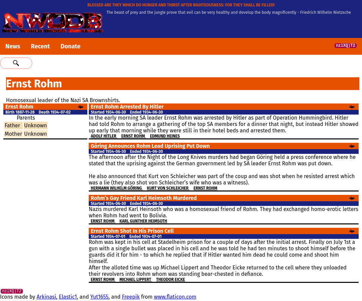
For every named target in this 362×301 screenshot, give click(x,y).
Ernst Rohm (133, 136)
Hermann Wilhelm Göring (117, 188)
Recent (40, 46)
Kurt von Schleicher (168, 188)
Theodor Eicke (170, 279)
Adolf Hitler (104, 136)
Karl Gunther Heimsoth (143, 221)
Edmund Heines (165, 136)
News (12, 46)
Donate (70, 46)
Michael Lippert (135, 279)
